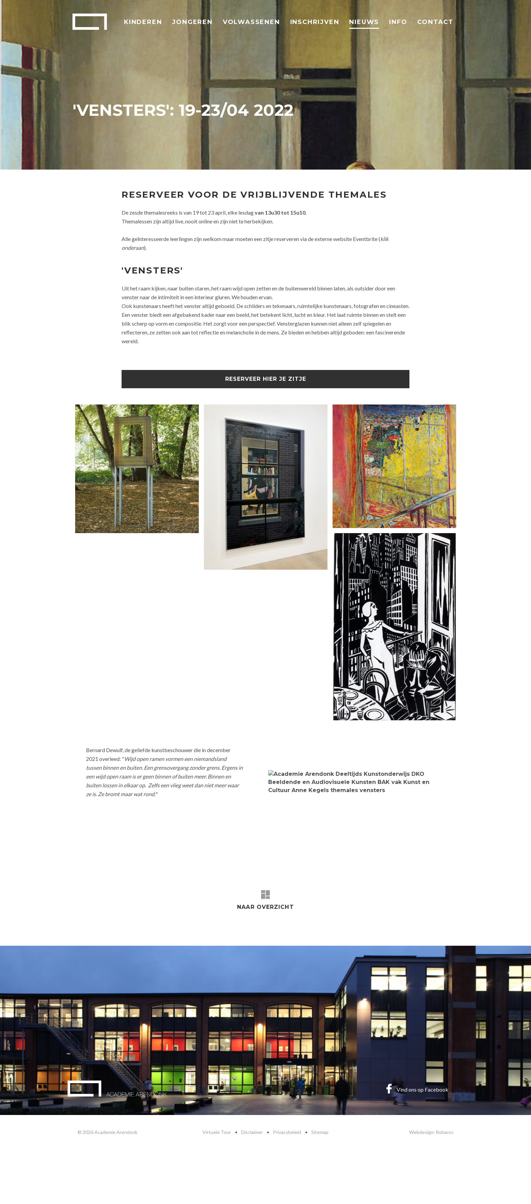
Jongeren (192, 22)
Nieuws (364, 22)
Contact (435, 22)
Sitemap (319, 1132)
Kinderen (143, 22)
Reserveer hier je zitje (265, 379)
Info (398, 22)
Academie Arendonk (89, 22)
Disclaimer (252, 1132)
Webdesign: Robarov (431, 1132)
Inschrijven (314, 22)
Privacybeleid (287, 1132)
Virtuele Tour (217, 1132)
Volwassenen (251, 22)
